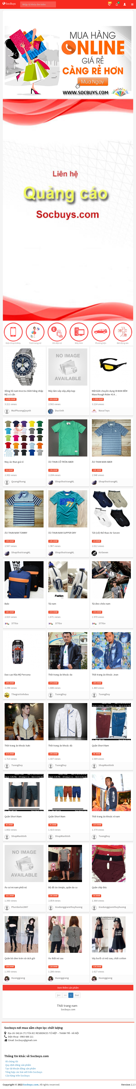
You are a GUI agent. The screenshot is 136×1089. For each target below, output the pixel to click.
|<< (58, 995)
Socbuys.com (30, 1084)
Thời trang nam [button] (67, 1005)
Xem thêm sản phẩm (68, 987)
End (77, 995)
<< (65, 995)
